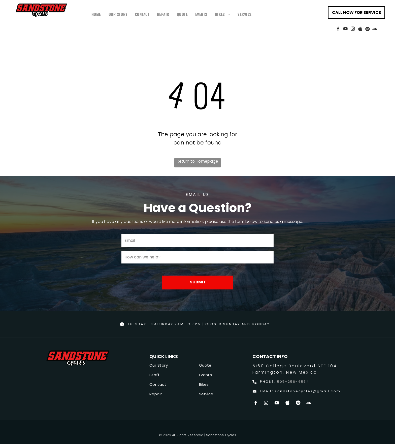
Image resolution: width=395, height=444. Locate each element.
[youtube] (345, 29)
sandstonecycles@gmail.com (307, 391)
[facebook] (338, 29)
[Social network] (360, 29)
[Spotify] (367, 29)
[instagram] (353, 29)
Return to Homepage (197, 161)
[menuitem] (96, 14)
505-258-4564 (293, 381)
